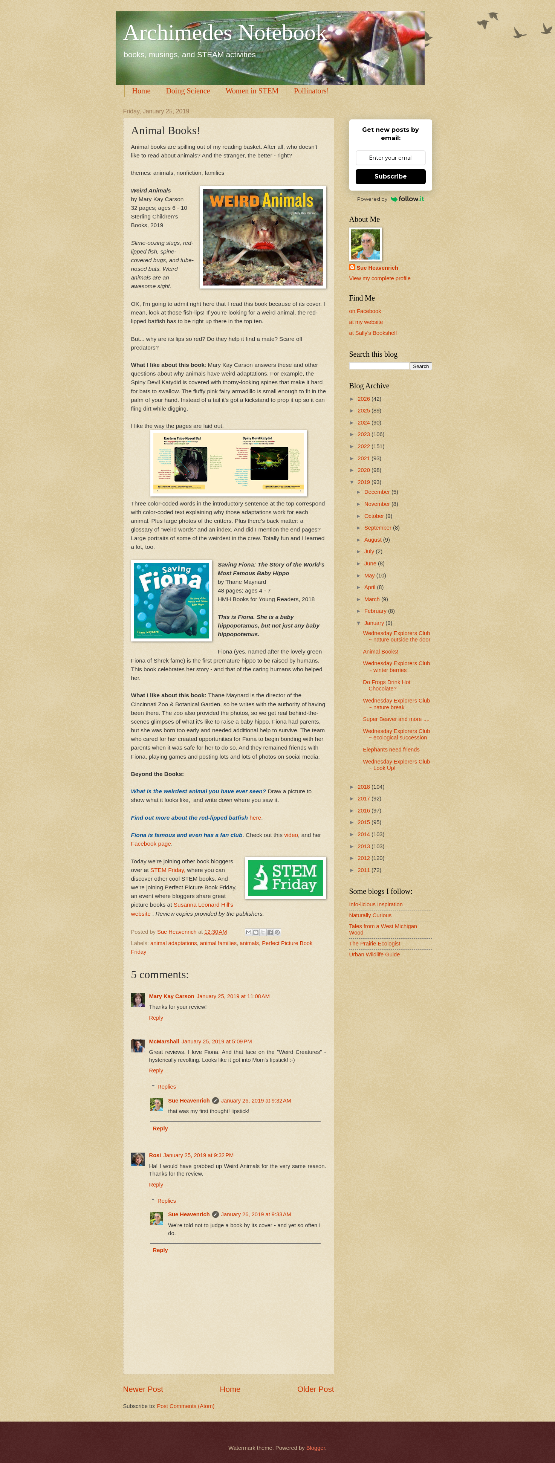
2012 (365, 858)
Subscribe (391, 176)
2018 (365, 787)
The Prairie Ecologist (375, 944)
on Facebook (365, 311)
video (291, 835)
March (372, 599)
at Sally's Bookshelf (373, 333)
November (377, 504)
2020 (365, 470)
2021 (365, 458)
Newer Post (143, 1389)
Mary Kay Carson (171, 996)
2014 (365, 834)
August (373, 540)
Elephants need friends (391, 750)
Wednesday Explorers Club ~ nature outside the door (396, 636)
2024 (365, 423)
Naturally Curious (370, 915)
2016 (365, 811)
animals (249, 943)
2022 (365, 446)
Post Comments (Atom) (186, 1406)
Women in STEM (252, 91)
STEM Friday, (167, 870)
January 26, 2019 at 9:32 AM (256, 1101)
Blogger (315, 1448)
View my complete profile (380, 278)
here (255, 817)
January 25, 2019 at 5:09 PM (217, 1041)
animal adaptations (173, 943)
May (370, 576)
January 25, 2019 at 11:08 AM (233, 996)
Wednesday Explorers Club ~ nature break (396, 704)
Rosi (155, 1155)
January (374, 623)
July (370, 551)
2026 (365, 399)
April (370, 587)
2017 (365, 799)
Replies (166, 1087)
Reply (156, 1018)
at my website (366, 322)
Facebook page (151, 843)
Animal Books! (380, 652)
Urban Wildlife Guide (374, 954)
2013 (365, 846)
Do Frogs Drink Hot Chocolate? (386, 685)
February (376, 611)
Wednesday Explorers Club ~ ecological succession (396, 734)
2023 (365, 434)
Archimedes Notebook (225, 32)
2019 (365, 482)
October (374, 516)
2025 (365, 411)
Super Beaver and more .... (396, 719)
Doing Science (188, 91)
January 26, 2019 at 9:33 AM (256, 1214)
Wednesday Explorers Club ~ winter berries (396, 666)
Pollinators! (311, 91)
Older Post (315, 1389)
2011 (365, 870)
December (377, 492)
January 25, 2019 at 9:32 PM (198, 1155)
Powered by (390, 199)
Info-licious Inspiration (376, 904)
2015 (365, 822)
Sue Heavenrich (188, 1101)
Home (141, 91)
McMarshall (164, 1041)
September (378, 528)
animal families (218, 943)
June (371, 563)
